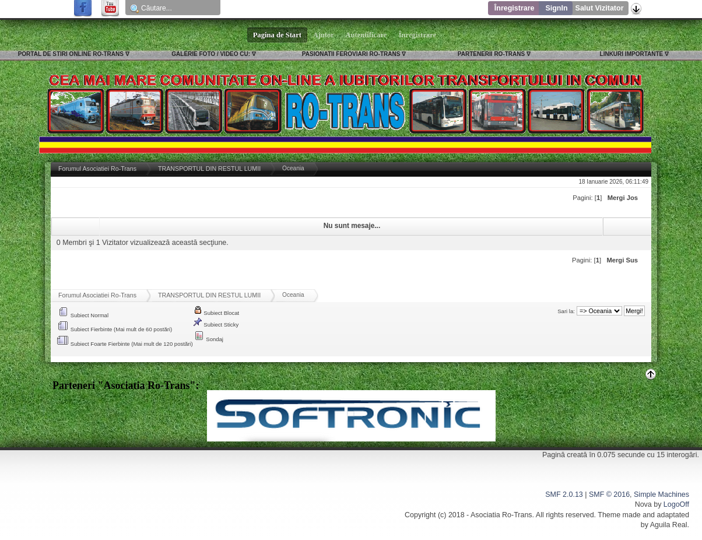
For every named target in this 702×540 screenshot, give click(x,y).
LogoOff (676, 504)
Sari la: (566, 311)
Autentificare (366, 35)
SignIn (556, 8)
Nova (643, 504)
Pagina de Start (277, 35)
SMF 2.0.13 (563, 494)
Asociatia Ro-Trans (501, 515)
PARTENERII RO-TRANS (491, 54)
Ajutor (323, 35)
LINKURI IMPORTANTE (632, 54)
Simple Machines (661, 494)
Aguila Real (668, 525)
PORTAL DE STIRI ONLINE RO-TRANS (71, 54)
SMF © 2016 (609, 494)
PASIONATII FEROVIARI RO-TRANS (351, 54)
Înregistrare (514, 8)
